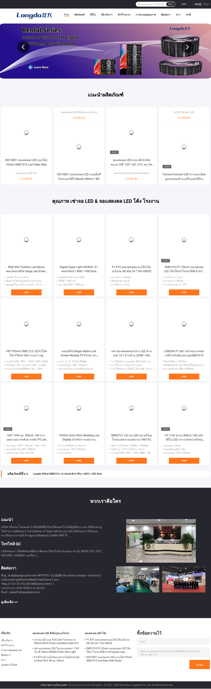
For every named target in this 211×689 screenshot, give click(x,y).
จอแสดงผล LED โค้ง (26, 173)
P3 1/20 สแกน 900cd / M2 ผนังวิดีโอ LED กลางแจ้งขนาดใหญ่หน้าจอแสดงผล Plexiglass (184, 438)
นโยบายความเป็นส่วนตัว (54, 685)
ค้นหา (170, 4)
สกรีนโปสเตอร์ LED (184, 112)
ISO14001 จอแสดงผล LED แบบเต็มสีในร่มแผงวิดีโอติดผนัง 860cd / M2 (79, 177)
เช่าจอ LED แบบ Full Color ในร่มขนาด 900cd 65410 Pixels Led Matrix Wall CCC (56, 641)
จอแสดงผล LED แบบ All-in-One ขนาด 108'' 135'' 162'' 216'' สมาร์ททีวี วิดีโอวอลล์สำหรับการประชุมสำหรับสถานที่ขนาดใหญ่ (131, 162)
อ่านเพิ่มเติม (26, 178)
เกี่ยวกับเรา (106, 14)
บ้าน (66, 14)
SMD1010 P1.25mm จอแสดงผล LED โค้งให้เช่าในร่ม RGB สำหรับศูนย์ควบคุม (184, 269)
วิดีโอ (93, 14)
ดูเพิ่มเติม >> (9, 602)
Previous (23, 47)
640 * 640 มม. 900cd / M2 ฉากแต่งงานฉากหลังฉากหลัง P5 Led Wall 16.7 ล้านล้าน (26, 438)
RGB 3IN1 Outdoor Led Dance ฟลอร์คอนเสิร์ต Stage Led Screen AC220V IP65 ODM (26, 269)
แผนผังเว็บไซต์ (9, 664)
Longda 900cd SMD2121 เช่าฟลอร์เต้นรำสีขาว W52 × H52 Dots (67, 473)
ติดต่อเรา (166, 14)
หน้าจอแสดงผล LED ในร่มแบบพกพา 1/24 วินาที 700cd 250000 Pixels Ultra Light (56, 650)
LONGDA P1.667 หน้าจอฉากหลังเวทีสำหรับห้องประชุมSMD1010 (184, 353)
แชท (183, 4)
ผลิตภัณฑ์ (79, 14)
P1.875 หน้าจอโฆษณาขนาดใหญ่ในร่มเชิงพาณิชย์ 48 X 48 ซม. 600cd (57, 659)
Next (187, 47)
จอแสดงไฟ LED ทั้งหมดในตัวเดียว (131, 173)
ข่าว (178, 14)
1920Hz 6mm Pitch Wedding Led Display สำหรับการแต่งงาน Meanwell (79, 438)
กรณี (188, 14)
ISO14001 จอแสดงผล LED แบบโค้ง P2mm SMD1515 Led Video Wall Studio (26, 162)
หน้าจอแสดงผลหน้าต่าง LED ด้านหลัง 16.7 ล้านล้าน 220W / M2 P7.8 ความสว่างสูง (131, 354)
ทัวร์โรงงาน (124, 14)
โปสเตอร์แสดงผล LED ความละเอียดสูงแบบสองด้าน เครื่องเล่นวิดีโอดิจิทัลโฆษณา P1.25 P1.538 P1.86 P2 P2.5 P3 (184, 177)
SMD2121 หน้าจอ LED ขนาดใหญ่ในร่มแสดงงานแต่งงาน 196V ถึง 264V (131, 438)
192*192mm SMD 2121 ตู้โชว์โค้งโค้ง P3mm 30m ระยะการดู (26, 353)
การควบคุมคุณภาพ (146, 14)
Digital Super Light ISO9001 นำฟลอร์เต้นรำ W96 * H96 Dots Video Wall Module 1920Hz (79, 269)
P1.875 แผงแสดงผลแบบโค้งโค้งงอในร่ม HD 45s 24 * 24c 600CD (131, 269)
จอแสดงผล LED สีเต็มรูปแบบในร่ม (79, 112)
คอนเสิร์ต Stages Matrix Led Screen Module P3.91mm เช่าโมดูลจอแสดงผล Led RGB (79, 354)
